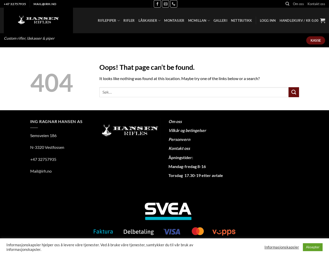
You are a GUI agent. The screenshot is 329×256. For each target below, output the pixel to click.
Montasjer (174, 20)
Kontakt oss (316, 4)
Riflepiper (109, 20)
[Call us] (173, 3)
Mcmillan (199, 20)
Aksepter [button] (313, 247)
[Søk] (287, 3)
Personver (178, 139)
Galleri (220, 20)
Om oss (298, 4)
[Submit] (294, 92)
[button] (268, 20)
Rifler (129, 20)
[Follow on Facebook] (157, 3)
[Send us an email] (165, 3)
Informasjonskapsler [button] (281, 247)
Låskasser (150, 20)
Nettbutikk (241, 20)
